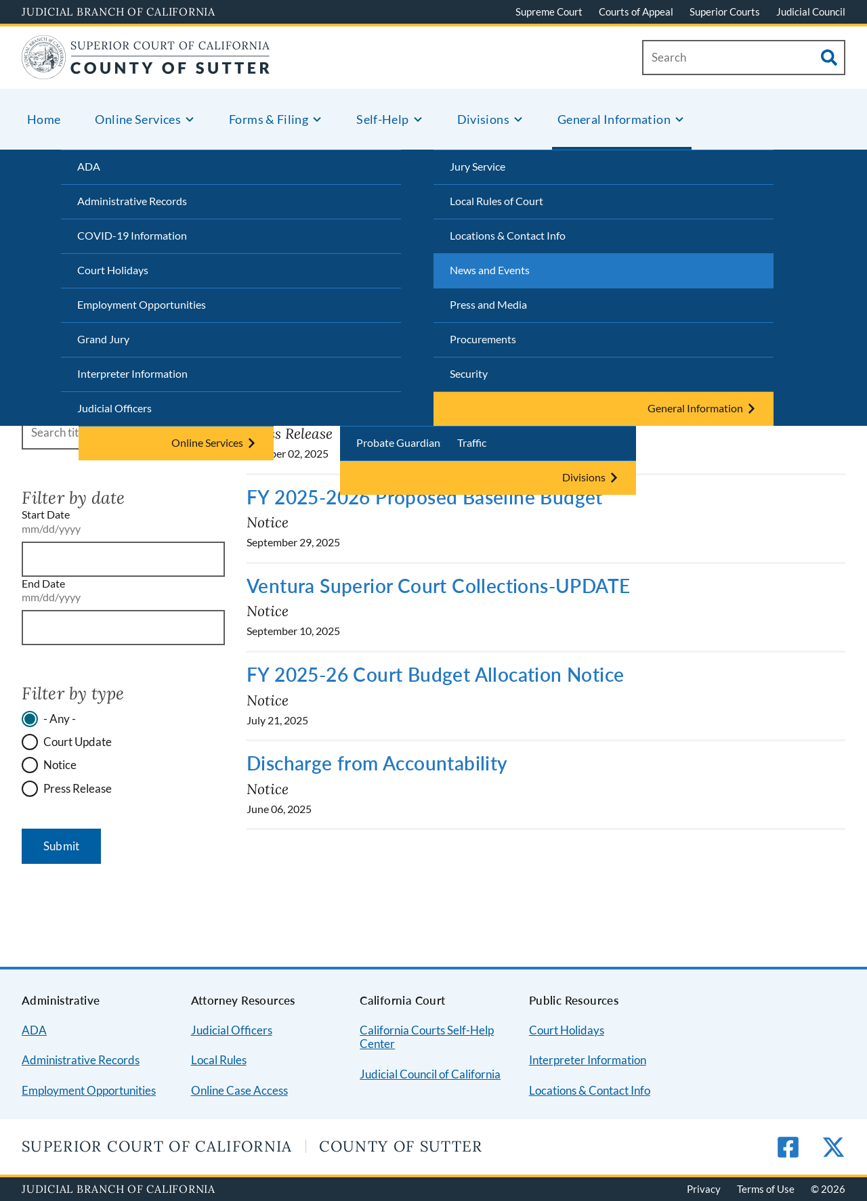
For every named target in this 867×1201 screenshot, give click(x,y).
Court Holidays (112, 269)
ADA (88, 166)
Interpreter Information (132, 373)
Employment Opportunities (141, 304)
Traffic (471, 442)
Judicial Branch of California (118, 11)
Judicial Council (810, 11)
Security (469, 373)
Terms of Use (766, 1189)
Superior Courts (725, 11)
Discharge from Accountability (377, 762)
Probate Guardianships (410, 442)
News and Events (490, 269)
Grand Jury (103, 338)
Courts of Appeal (636, 11)
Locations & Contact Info (508, 235)
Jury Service (477, 166)
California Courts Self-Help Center (427, 1037)
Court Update (77, 742)
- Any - (59, 719)
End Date (43, 583)
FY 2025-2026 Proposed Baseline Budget (425, 496)
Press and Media (488, 304)
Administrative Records (132, 200)
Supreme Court (549, 11)
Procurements (483, 338)
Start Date (46, 514)
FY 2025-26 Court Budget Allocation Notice (435, 674)
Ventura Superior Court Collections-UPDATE (438, 585)
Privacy (704, 1189)
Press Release (77, 788)
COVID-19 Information (132, 235)
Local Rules (219, 1060)
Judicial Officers (114, 407)
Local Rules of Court (496, 200)
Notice (60, 765)
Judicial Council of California (430, 1074)
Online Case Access (239, 1090)
